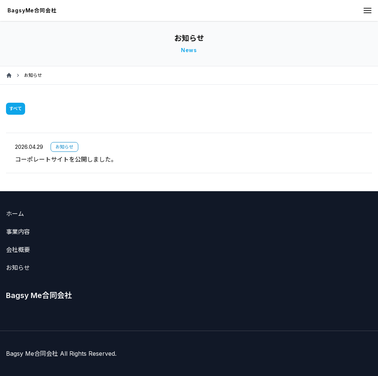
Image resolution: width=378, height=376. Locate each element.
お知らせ (18, 267)
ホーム (15, 213)
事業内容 (18, 231)
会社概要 (18, 249)
